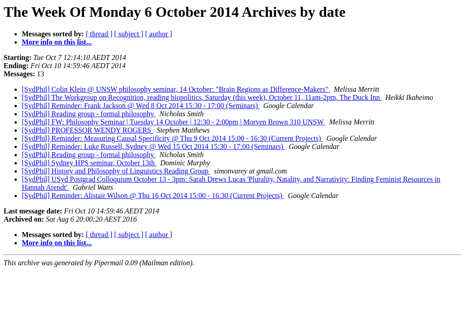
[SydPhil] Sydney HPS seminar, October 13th (89, 163)
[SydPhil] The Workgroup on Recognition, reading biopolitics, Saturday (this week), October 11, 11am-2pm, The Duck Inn (202, 97)
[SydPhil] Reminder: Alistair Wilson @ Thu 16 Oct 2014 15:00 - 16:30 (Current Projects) (153, 195)
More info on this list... (57, 42)
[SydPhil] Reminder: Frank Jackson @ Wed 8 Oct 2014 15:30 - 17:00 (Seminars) (141, 105)
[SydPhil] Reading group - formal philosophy (89, 114)
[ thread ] (99, 34)
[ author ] (159, 34)
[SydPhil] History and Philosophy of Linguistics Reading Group (116, 171)
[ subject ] (128, 34)
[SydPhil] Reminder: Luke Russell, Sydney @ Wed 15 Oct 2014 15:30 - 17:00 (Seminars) (153, 146)
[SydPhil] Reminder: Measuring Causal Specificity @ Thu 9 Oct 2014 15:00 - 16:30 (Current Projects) (172, 138)
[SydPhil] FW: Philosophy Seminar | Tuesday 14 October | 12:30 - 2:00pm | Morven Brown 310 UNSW (174, 122)
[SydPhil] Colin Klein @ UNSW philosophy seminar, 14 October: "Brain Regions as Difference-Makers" (176, 89)
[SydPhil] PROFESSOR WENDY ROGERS (87, 130)
